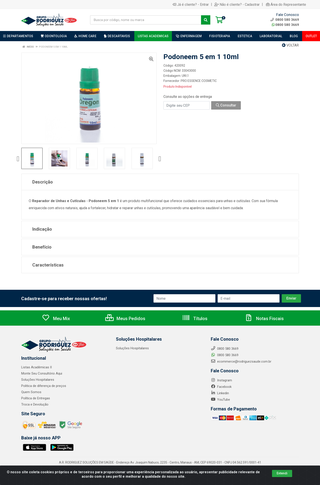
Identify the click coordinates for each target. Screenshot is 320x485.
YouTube (220, 400)
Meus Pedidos (125, 318)
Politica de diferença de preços (43, 386)
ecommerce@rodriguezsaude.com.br (241, 361)
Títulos (194, 318)
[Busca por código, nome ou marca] (145, 20)
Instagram (221, 380)
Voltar (290, 45)
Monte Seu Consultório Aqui (41, 373)
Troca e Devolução (34, 404)
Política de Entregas (35, 398)
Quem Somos (31, 392)
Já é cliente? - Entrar (191, 4)
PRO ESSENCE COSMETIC (199, 81)
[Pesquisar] (205, 20)
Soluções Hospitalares (37, 380)
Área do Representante (286, 4)
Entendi (282, 473)
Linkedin (220, 393)
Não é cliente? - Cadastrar (237, 4)
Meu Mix (56, 318)
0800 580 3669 (285, 25)
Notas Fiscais (264, 318)
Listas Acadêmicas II (36, 367)
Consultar (226, 105)
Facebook (221, 387)
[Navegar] (18, 159)
